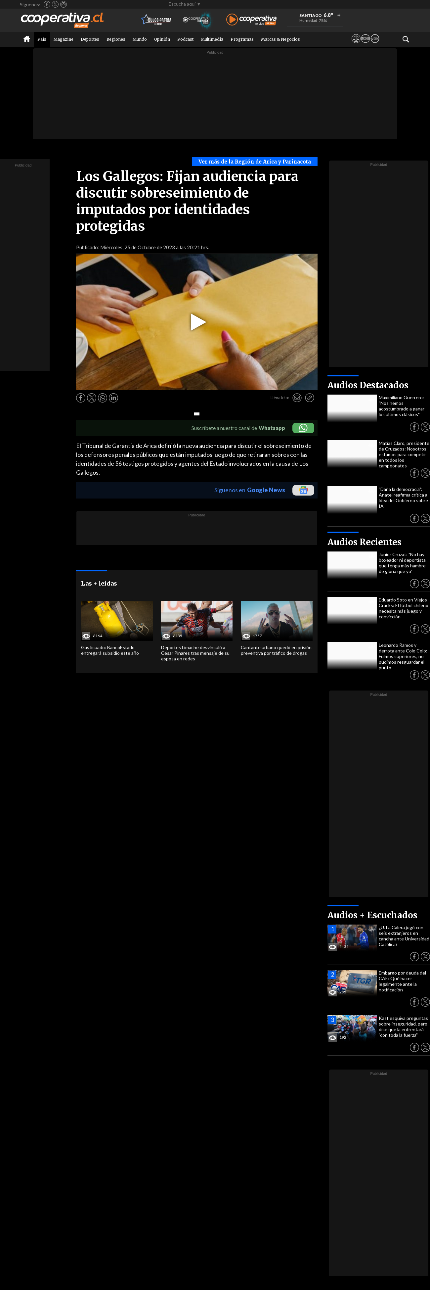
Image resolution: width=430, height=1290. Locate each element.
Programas (242, 39)
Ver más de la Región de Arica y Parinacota (254, 162)
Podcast (185, 39)
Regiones (116, 39)
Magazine (63, 39)
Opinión (162, 39)
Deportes (90, 39)
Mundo (140, 39)
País (41, 39)
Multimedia (212, 39)
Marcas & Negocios (280, 39)
